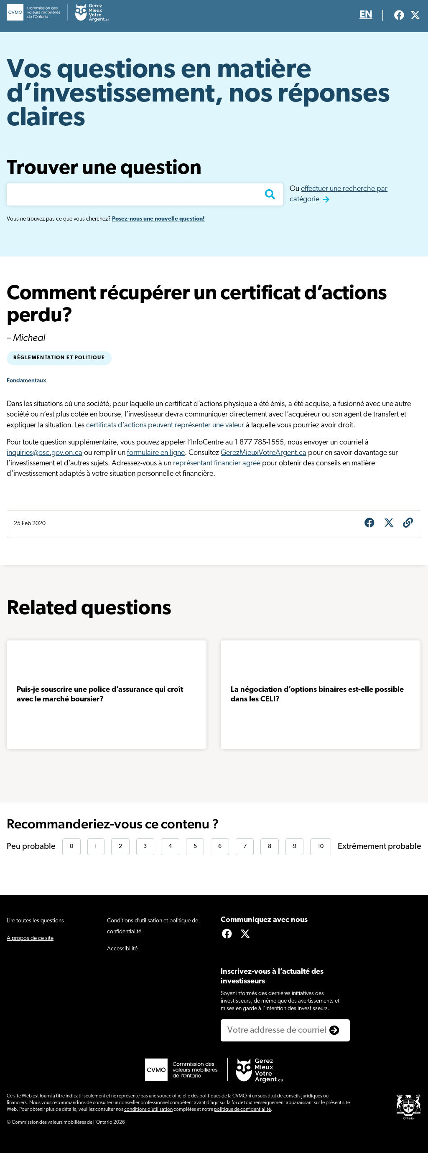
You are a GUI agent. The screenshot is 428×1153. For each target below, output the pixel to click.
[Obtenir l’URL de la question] (408, 524)
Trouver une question (104, 169)
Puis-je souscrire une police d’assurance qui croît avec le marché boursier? (100, 694)
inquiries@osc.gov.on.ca (44, 453)
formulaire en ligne (156, 453)
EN (365, 15)
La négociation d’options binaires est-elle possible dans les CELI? (317, 694)
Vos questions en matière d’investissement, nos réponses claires (198, 94)
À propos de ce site (30, 938)
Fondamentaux (26, 380)
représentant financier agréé (216, 463)
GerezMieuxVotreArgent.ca (263, 453)
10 (321, 846)
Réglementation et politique (59, 358)
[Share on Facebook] (369, 524)
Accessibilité (122, 949)
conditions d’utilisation (148, 1109)
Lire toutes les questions (35, 921)
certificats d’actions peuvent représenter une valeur (165, 425)
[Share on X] (388, 524)
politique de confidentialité (242, 1109)
